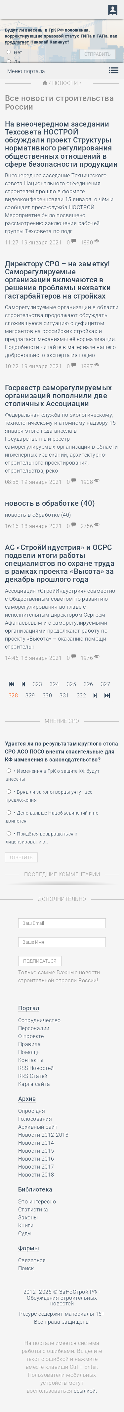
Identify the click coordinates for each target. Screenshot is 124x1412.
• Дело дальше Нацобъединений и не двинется (52, 817)
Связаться (32, 1260)
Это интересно (37, 1201)
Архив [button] (27, 1098)
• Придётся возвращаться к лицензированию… (41, 837)
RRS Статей (33, 1076)
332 (81, 695)
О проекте (31, 1036)
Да (13, 62)
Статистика (33, 1209)
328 (13, 695)
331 (64, 695)
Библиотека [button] (35, 1189)
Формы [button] (28, 1248)
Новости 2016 (36, 1159)
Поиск (26, 1268)
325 (71, 684)
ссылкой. (85, 1391)
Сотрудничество (39, 1020)
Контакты (31, 1060)
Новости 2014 (36, 1143)
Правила (29, 1044)
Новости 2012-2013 (43, 1135)
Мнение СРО (62, 721)
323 (37, 684)
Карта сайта (34, 1084)
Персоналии (34, 1028)
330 (47, 695)
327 (105, 684)
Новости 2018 (36, 1175)
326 (88, 684)
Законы (28, 1217)
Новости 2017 (36, 1167)
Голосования (35, 1119)
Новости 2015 (36, 1151)
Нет (14, 52)
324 (54, 684)
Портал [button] (28, 1008)
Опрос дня (31, 1111)
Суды (25, 1233)
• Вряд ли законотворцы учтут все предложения (49, 796)
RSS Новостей (36, 1068)
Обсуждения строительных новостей (62, 1301)
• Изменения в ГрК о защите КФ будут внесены (53, 775)
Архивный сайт (38, 1127)
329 (30, 695)
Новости (65, 83)
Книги (25, 1225)
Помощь (29, 1052)
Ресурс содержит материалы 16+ (62, 1314)
